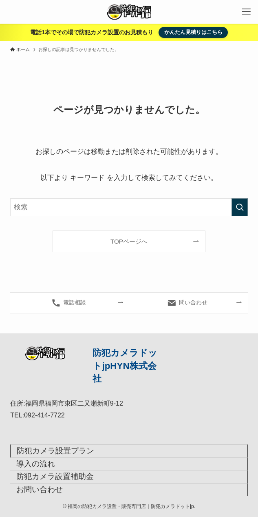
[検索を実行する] (240, 207)
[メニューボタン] (246, 12)
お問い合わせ (39, 489)
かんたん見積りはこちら (193, 32)
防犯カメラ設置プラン (55, 450)
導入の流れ (35, 463)
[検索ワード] (128, 207)
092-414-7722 (44, 415)
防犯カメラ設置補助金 (55, 476)
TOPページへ (129, 241)
